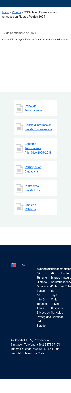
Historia (42, 282)
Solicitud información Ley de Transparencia (38, 127)
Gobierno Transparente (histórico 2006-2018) (39, 148)
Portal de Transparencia (33, 108)
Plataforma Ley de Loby (33, 188)
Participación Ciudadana (33, 169)
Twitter (65, 273)
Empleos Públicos (30, 207)
